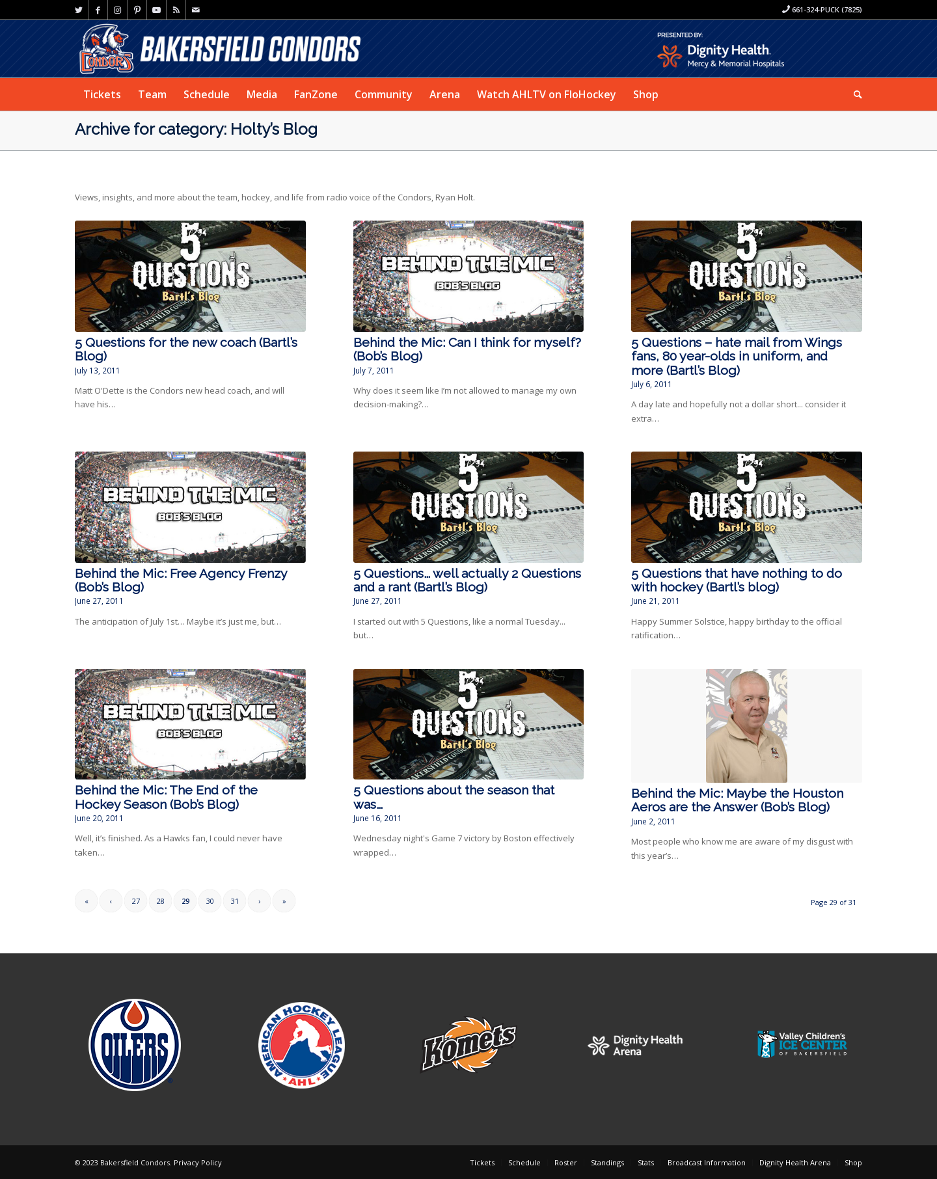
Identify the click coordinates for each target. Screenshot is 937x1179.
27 (136, 901)
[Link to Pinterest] (137, 10)
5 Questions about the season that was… (453, 797)
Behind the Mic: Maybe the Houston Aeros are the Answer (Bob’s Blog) (737, 800)
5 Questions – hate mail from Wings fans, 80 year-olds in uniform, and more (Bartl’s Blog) (736, 356)
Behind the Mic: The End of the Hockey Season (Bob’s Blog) (166, 797)
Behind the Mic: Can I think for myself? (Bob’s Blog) (467, 349)
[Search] (853, 94)
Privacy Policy (198, 1162)
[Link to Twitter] (78, 10)
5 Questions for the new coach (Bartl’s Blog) (186, 349)
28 (161, 901)
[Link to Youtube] (156, 10)
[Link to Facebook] (97, 10)
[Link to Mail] (196, 10)
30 (210, 901)
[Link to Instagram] (117, 10)
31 (235, 901)
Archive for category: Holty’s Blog (196, 129)
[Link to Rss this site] (176, 10)
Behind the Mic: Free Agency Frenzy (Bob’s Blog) (181, 580)
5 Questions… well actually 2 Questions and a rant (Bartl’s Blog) (467, 580)
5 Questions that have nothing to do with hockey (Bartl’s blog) (736, 580)
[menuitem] (102, 94)
